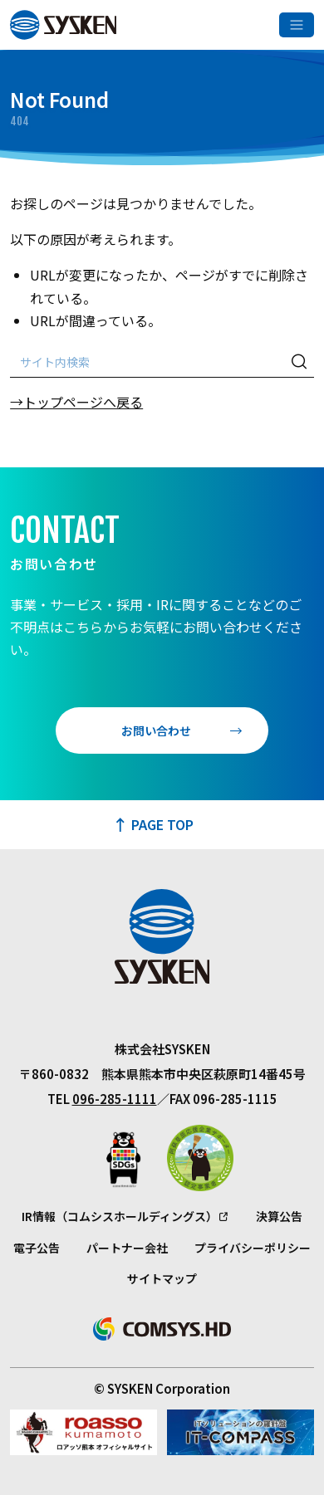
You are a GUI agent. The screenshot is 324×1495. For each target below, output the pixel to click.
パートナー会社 (127, 1247)
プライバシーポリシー (252, 1247)
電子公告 (36, 1247)
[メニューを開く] (296, 24)
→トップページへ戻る (76, 402)
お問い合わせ (156, 730)
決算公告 (279, 1216)
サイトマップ (162, 1278)
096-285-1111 (114, 1098)
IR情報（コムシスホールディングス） (120, 1216)
